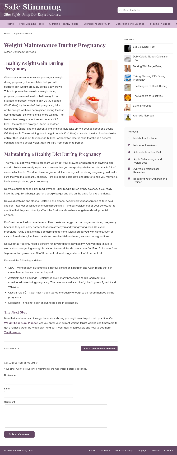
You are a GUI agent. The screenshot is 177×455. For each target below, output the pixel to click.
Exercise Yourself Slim (97, 23)
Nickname (10, 375)
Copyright (142, 450)
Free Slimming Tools (31, 23)
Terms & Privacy (124, 450)
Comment (9, 401)
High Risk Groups (23, 33)
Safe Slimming (32, 7)
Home (10, 23)
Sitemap (155, 450)
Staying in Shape (160, 23)
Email (7, 388)
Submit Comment (19, 434)
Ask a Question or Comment (99, 348)
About (92, 450)
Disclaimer (105, 450)
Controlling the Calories (130, 23)
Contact (168, 450)
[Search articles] (145, 10)
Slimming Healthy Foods (63, 23)
